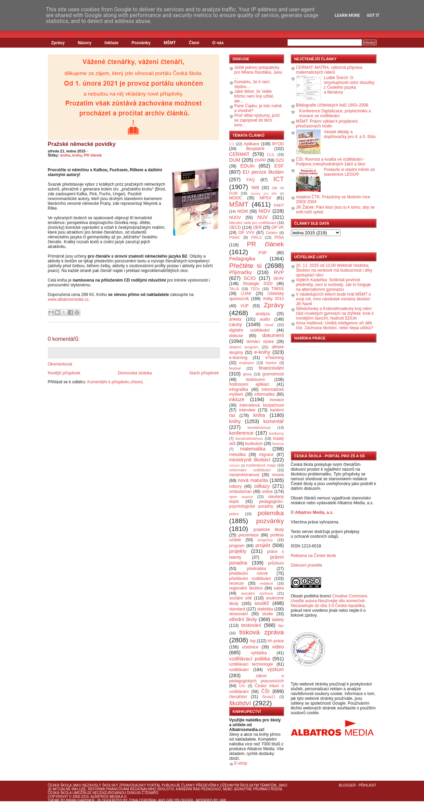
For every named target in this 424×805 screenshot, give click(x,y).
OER (257, 227)
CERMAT (239, 154)
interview (247, 410)
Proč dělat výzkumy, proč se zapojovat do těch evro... (257, 120)
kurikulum (253, 443)
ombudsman (240, 491)
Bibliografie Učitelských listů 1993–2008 (332, 105)
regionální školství (246, 588)
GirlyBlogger (179, 800)
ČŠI (265, 691)
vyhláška (259, 653)
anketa (235, 319)
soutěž (262, 603)
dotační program (244, 347)
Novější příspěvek (64, 373)
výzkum (275, 669)
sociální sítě (240, 598)
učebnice (250, 647)
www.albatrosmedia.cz (68, 299)
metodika (237, 454)
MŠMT (170, 42)
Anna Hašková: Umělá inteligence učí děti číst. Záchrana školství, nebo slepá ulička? (334, 325)
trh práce (276, 641)
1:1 (231, 144)
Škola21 (268, 697)
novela (278, 474)
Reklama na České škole (313, 555)
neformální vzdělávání (250, 470)
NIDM (242, 211)
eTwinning (274, 357)
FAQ (250, 179)
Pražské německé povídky (82, 144)
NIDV (264, 211)
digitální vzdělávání (249, 330)
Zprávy (58, 42)
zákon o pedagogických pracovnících (256, 678)
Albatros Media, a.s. (314, 512)
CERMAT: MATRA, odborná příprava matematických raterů (329, 70)
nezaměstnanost (244, 474)
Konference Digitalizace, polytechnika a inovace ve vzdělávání (335, 113)
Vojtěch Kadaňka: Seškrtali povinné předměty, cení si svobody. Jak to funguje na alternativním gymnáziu (333, 284)
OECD (235, 227)
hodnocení (255, 379)
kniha (65, 155)
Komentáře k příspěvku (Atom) (115, 382)
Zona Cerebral (143, 800)
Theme (54, 800)
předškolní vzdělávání (250, 578)
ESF (279, 166)
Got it (373, 15)
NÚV (262, 217)
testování (251, 625)
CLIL (271, 154)
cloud (269, 325)
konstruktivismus (249, 438)
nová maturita (253, 480)
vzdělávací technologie (251, 664)
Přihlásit (367, 785)
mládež (234, 465)
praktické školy (269, 529)
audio (265, 319)
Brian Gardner (80, 800)
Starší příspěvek (204, 373)
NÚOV (235, 217)
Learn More (347, 15)
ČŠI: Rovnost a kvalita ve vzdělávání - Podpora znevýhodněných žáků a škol (330, 161)
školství (240, 703)
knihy (77, 155)
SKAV (278, 278)
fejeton (271, 363)
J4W (222, 800)
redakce (266, 583)
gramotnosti (273, 374)
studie (267, 613)
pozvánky (270, 520)
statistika (265, 609)
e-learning (238, 357)
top (253, 641)
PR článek (93, 155)
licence (278, 444)
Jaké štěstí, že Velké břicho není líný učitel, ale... (254, 96)
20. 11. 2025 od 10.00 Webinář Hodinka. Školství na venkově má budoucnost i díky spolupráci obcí (334, 270)
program (237, 545)
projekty (237, 551)
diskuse (236, 335)
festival (235, 368)
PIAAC (234, 237)
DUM (235, 160)
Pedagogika (242, 258)
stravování (238, 613)
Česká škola (60, 785)
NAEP (279, 205)
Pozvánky (141, 42)
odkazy (262, 486)
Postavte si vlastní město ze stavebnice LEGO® (349, 172)
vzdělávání (239, 669)
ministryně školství (249, 459)
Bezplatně (255, 148)
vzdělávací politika (249, 658)
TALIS (234, 289)
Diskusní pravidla (306, 565)
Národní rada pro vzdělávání (252, 223)
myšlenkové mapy (261, 465)
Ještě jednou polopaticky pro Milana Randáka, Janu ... (258, 72)
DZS (280, 160)
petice (234, 514)
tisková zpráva (261, 632)
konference (241, 433)
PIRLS (256, 237)
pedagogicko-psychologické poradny (256, 504)
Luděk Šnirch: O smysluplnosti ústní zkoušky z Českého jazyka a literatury (349, 85)
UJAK (246, 293)
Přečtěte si (245, 265)
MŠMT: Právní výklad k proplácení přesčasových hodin (327, 123)
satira (279, 588)
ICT (278, 179)
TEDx (255, 289)
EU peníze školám (263, 172)
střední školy (243, 619)
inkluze (237, 399)
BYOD (278, 143)
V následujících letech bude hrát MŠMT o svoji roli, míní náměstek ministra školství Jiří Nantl (333, 299)
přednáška (256, 568)
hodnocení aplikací (249, 384)
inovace (277, 399)
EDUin (247, 166)
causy (235, 324)
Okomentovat (60, 364)
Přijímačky (240, 272)
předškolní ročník (248, 573)
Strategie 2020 (257, 283)
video (278, 646)
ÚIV (242, 686)
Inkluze (112, 42)
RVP (279, 272)
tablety (278, 619)
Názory (84, 42)
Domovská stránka (135, 373)
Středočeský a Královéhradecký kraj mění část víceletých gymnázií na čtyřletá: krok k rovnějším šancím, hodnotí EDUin (335, 313)
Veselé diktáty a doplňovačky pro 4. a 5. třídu (349, 134)
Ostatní (272, 233)
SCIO (250, 278)
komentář (274, 421)
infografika (238, 389)
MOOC (235, 198)
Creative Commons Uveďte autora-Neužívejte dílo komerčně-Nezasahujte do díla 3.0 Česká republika (329, 601)
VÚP (244, 306)
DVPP (260, 160)
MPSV (265, 198)
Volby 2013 (273, 298)
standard (237, 609)
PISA (279, 237)
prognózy (265, 540)
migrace (266, 454)
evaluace (246, 363)
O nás (217, 42)
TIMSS (277, 288)
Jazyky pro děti (263, 193)
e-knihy (262, 352)
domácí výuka (259, 341)
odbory (235, 486)
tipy (281, 625)
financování (271, 368)
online (267, 491)
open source (241, 497)
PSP (263, 252)
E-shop (240, 763)
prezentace (249, 535)
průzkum (276, 563)
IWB (255, 187)
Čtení (194, 42)
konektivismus (259, 427)
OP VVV (247, 232)
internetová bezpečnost (262, 405)
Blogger (347, 785)
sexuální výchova (257, 593)
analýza (263, 313)
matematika (253, 448)
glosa (247, 374)
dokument (273, 335)
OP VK (277, 227)
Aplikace (251, 143)
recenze (236, 583)
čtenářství (238, 696)
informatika (265, 394)
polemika (271, 513)
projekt (263, 545)
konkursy (276, 433)
